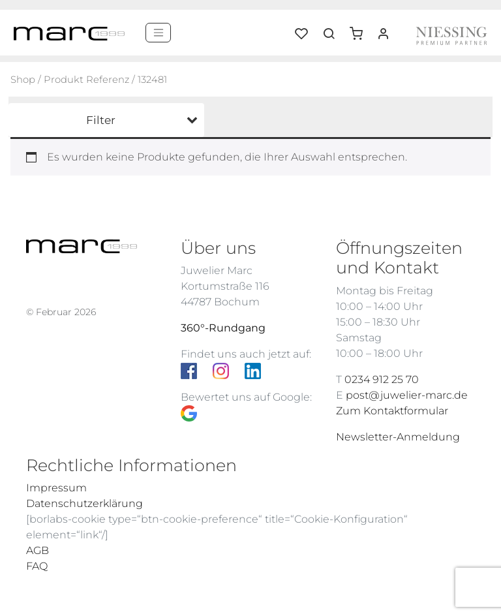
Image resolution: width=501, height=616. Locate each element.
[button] (361, 29)
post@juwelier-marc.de (407, 395)
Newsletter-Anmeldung (398, 437)
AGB (37, 550)
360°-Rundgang (223, 328)
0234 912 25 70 (381, 379)
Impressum (56, 488)
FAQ (37, 566)
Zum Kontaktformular (392, 411)
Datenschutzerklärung (84, 503)
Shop (22, 79)
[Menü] (158, 32)
